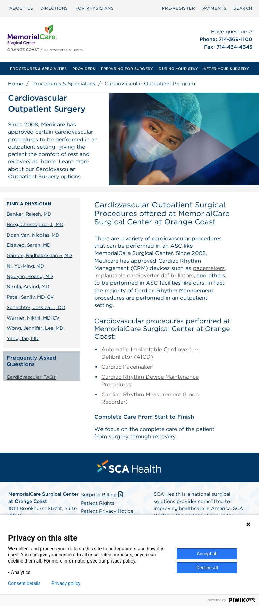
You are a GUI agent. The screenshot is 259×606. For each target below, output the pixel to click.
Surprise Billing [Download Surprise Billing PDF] (102, 494)
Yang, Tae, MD (23, 338)
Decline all (207, 567)
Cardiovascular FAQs (31, 377)
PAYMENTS (214, 8)
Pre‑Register (178, 8)
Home (15, 84)
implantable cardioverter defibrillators (144, 275)
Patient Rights (97, 503)
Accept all (207, 553)
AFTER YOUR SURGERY (226, 68)
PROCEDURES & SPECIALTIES (38, 68)
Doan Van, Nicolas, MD (33, 235)
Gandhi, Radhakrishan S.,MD (39, 255)
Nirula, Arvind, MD (28, 286)
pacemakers (209, 268)
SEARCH (242, 8)
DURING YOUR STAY (178, 68)
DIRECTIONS (54, 8)
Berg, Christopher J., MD (35, 224)
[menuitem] (21, 8)
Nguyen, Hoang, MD (30, 276)
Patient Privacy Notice (107, 511)
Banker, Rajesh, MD (29, 214)
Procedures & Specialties (63, 84)
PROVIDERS (83, 68)
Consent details (24, 583)
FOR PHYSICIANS (94, 8)
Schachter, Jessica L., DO (36, 307)
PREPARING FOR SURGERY (127, 68)
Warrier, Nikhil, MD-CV (33, 318)
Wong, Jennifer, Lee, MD (35, 328)
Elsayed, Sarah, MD (29, 245)
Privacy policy (66, 583)
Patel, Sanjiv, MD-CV (30, 297)
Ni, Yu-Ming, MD (25, 266)
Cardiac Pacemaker (126, 367)
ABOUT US (21, 8)
